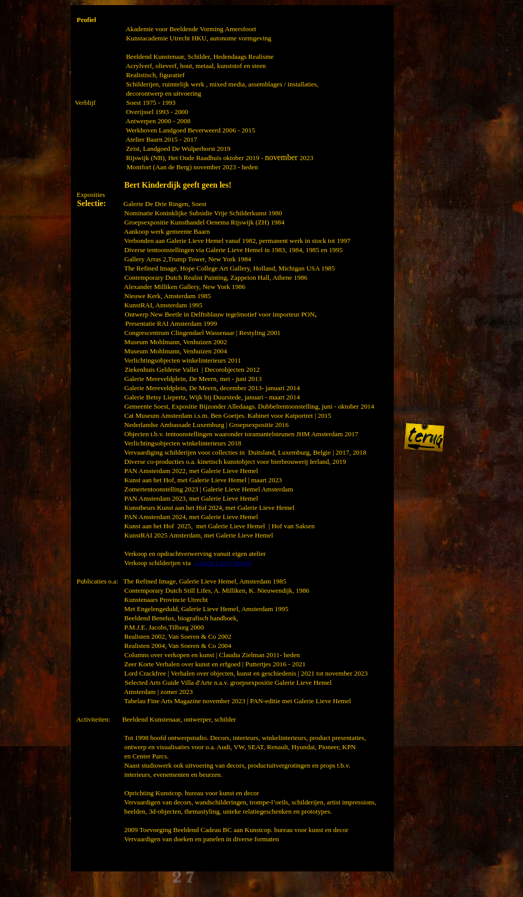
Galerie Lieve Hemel (222, 563)
